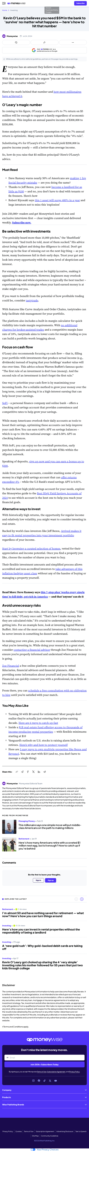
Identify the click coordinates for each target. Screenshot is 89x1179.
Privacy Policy (74, 1072)
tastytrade (32, 300)
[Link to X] (50, 1081)
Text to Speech (81, 1131)
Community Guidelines (49, 1136)
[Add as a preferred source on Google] (44, 50)
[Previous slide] (76, 899)
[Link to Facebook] (39, 1081)
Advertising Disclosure (64, 1131)
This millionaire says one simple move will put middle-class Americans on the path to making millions (50, 826)
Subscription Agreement (56, 1072)
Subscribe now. (21, 222)
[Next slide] (81, 899)
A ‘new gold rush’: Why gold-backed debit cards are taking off (42, 947)
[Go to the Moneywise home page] (17, 3)
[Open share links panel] (45, 42)
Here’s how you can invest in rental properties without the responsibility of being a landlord (41, 931)
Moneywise (12, 36)
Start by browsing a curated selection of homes (31, 548)
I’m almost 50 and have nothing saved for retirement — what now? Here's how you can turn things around (43, 914)
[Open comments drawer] (16, 42)
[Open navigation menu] (4, 3)
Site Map (35, 1136)
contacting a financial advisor (32, 650)
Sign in (38, 880)
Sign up (51, 880)
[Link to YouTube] (55, 1081)
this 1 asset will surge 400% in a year (57, 200)
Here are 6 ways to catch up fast (38, 723)
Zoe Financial (10, 666)
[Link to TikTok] (44, 1081)
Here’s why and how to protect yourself (43, 745)
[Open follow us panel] (73, 42)
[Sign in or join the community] (80, 3)
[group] (44, 942)
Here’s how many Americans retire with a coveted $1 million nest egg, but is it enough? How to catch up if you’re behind (49, 845)
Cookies (18, 1131)
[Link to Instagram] (33, 1081)
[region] (44, 942)
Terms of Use (41, 1072)
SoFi (5, 403)
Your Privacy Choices (45, 1149)
